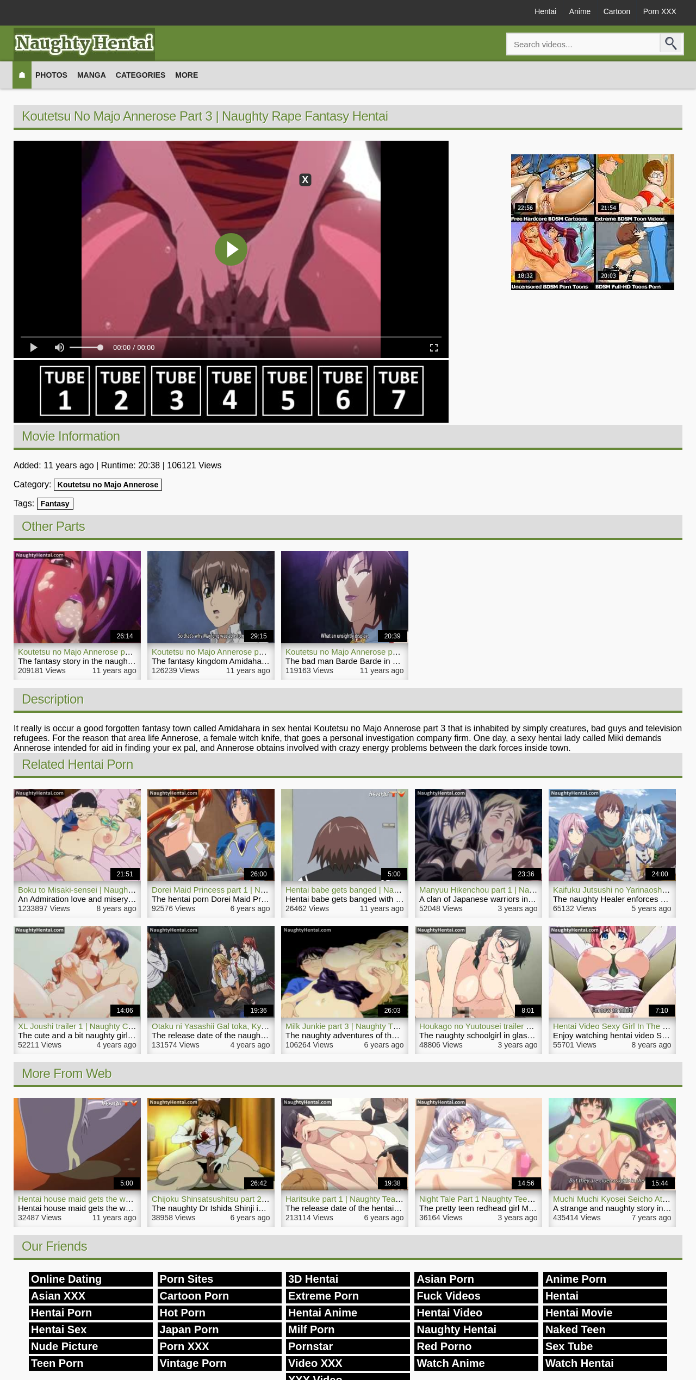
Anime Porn (575, 1279)
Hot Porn (183, 1313)
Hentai (542, 12)
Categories (141, 75)
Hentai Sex (58, 1329)
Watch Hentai (579, 1363)
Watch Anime (450, 1363)
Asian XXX (58, 1296)
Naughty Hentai (456, 1329)
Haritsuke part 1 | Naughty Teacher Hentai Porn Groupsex (389, 1198)
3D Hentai (313, 1279)
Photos (51, 75)
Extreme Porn (323, 1296)
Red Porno (444, 1346)
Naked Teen (575, 1329)
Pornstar (310, 1346)
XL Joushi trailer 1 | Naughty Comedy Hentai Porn (108, 1026)
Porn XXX (659, 12)
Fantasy (55, 503)
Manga (91, 75)
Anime (577, 12)
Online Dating (66, 1279)
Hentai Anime (322, 1313)
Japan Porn (189, 1329)
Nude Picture (64, 1346)
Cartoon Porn (194, 1296)
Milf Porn (311, 1329)
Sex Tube (569, 1346)
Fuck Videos (448, 1296)
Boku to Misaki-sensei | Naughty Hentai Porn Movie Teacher (126, 889)
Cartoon (615, 12)
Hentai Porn (61, 1313)
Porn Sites (187, 1279)
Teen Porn (57, 1363)
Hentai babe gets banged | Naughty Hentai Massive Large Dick (399, 889)
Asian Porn (445, 1279)
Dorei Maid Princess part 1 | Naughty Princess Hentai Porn (258, 889)
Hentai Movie (578, 1313)
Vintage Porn (193, 1363)
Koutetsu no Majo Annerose (108, 484)
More (186, 75)
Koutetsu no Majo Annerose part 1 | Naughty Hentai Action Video (135, 651)
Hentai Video (449, 1313)
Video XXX (315, 1363)
